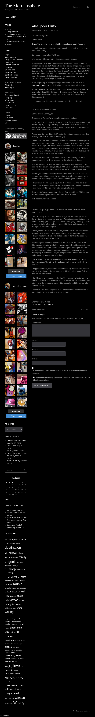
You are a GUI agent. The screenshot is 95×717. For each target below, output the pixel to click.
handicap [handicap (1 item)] (7, 658)
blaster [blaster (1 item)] (7, 628)
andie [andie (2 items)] (8, 624)
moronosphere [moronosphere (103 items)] (15, 576)
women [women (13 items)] (13, 608)
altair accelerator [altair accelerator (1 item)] (17, 621)
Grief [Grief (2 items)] (18, 655)
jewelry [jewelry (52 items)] (18, 569)
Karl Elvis (54, 30)
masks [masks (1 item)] (16, 670)
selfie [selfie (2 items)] (21, 685)
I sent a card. (12, 446)
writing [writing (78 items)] (9, 611)
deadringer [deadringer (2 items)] (10, 640)
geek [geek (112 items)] (12, 562)
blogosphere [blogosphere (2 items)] (16, 627)
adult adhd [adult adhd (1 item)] (8, 621)
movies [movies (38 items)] (9, 584)
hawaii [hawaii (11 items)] (7, 565)
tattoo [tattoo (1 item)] (19, 689)
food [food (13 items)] (6, 562)
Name (35, 340)
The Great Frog (10, 105)
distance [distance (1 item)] (13, 644)
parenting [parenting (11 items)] (23, 588)
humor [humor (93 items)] (9, 569)
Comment (36, 323)
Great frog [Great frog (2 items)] (10, 655)
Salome (8, 115)
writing (51, 304)
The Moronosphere (22, 5)
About (9, 29)
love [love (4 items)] (16, 666)
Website (35, 359)
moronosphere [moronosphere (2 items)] (12, 673)
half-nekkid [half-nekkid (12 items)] (19, 562)
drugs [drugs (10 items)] (12, 557)
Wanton (45, 118)
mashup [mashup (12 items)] (10, 573)
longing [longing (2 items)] (8, 666)
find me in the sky (13, 461)
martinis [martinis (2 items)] (9, 670)
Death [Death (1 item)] (18, 640)
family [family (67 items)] (22, 557)
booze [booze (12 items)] (13, 543)
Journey (10, 525)
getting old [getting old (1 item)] (14, 652)
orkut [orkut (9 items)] (18, 588)
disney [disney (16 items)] (21, 553)
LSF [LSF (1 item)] (22, 666)
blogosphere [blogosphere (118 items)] (17, 539)
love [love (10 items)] (6, 573)
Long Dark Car (12, 32)
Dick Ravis (9, 118)
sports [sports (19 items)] (14, 596)
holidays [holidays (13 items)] (15, 565)
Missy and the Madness (14, 60)
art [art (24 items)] (6, 540)
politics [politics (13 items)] (7, 592)
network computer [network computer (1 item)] (17, 682)
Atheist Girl (9, 85)
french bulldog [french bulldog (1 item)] (18, 650)
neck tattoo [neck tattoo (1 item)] (8, 682)
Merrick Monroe (11, 77)
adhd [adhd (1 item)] (19, 619)
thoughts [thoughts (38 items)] (9, 604)
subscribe (86, 377)
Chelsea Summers (12, 65)
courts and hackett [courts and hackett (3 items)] (12, 634)
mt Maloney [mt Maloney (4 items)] (14, 678)
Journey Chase (10, 57)
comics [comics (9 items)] (18, 543)
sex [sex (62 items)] (12, 591)
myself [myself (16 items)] (7, 588)
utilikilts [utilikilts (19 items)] (8, 608)
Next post (85, 309)
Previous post (39, 309)
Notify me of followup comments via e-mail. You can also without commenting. (61, 379)
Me (6, 123)
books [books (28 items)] (8, 543)
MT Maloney (9, 100)
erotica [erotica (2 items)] (8, 647)
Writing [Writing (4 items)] (18, 702)
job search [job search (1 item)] (20, 658)
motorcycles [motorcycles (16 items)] (9, 580)
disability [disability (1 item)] (7, 644)
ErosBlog (8, 67)
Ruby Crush (9, 103)
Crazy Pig (8, 98)
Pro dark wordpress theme (81, 711)
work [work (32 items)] (19, 608)
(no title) (10, 451)
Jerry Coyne (9, 87)
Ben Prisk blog (10, 72)
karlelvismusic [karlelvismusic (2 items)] (12, 661)
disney (44, 304)
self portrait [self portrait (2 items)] (10, 689)
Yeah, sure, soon (18, 510)
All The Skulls (22, 518)
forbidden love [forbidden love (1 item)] (9, 650)
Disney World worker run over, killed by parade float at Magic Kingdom (58, 44)
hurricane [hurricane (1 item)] (13, 658)
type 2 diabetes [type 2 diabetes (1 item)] (9, 698)
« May (7, 500)
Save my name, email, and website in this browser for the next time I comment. (59, 372)
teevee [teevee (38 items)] (22, 600)
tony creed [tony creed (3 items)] (12, 693)
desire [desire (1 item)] (23, 640)
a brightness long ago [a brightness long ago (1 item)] (11, 619)
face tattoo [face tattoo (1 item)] (16, 647)
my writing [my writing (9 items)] (13, 588)
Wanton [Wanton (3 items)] (20, 697)
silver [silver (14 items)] (17, 592)
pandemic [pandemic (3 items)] (11, 685)
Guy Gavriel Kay (11, 120)
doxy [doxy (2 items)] (19, 643)
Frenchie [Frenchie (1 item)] (7, 652)
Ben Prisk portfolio (12, 75)
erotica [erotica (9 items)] (16, 557)
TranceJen (9, 62)
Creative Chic (10, 70)
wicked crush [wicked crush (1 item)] (8, 703)
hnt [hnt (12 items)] (10, 565)
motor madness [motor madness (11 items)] (20, 580)
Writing (9, 44)
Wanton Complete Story (16, 42)
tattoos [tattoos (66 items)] (14, 600)
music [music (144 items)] (17, 584)
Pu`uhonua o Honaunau (16, 34)
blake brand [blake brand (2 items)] (18, 624)
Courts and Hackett (12, 95)
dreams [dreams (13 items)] (7, 557)
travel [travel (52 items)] (18, 604)
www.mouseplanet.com (40, 85)
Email (35, 349)
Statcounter (4, 716)
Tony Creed (9, 108)
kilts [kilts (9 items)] (24, 569)
